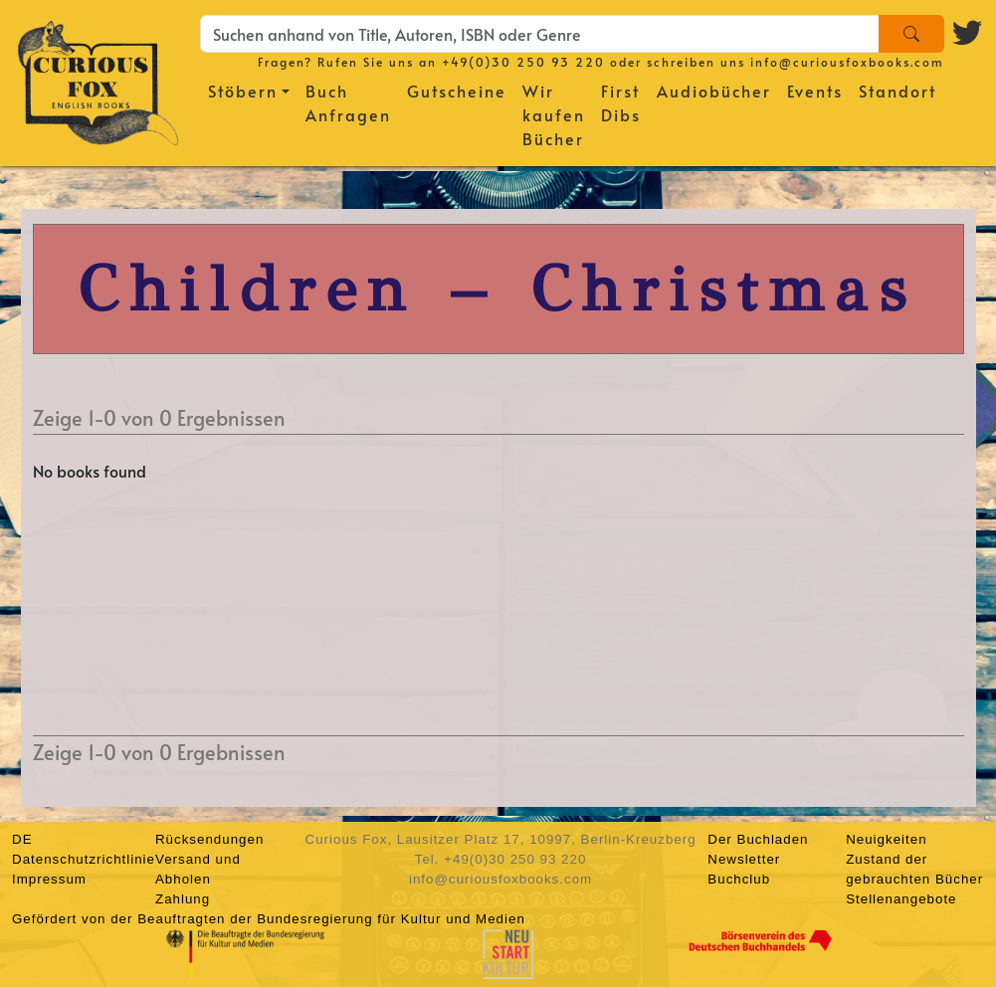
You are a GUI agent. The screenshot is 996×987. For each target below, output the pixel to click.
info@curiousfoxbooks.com (847, 62)
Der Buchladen (757, 839)
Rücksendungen (209, 839)
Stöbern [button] (243, 90)
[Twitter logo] (968, 30)
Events (815, 90)
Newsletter (743, 859)
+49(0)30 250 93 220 (523, 62)
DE (22, 839)
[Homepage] (98, 80)
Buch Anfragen (348, 102)
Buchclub (738, 879)
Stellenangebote (901, 898)
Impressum (49, 879)
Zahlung (182, 898)
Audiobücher (714, 90)
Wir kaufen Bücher (553, 114)
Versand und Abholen (198, 869)
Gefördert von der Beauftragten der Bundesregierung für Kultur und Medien (268, 918)
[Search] (911, 34)
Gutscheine (456, 90)
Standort (897, 90)
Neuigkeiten (886, 839)
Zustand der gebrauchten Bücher (914, 869)
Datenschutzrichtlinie (83, 859)
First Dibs (621, 102)
